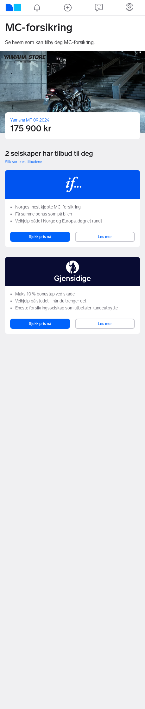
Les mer (105, 237)
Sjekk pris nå (40, 237)
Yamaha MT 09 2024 (29, 120)
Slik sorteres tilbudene (23, 162)
